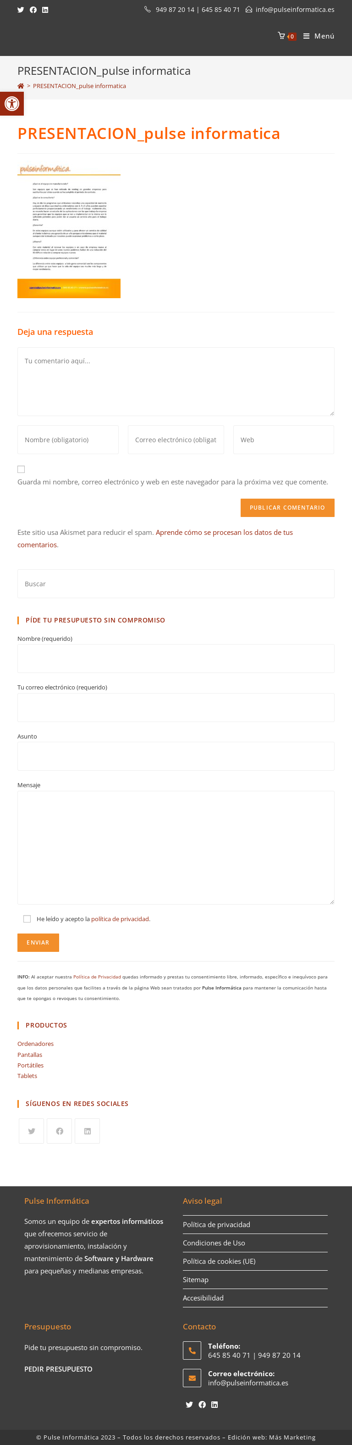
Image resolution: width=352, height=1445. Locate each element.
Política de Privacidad (97, 976)
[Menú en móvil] (316, 36)
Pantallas (29, 1054)
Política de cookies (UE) (219, 1261)
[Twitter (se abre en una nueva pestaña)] (22, 9)
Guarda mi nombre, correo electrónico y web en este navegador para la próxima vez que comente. (172, 481)
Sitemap (196, 1279)
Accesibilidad (203, 1297)
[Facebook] (59, 1131)
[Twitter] (31, 1131)
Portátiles (30, 1065)
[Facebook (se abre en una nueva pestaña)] (33, 9)
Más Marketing (292, 1437)
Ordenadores (35, 1043)
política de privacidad (120, 919)
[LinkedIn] (87, 1131)
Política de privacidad (216, 1224)
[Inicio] (20, 86)
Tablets (27, 1076)
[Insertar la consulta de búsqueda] (175, 583)
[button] (12, 104)
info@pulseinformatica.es (295, 9)
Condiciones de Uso (214, 1242)
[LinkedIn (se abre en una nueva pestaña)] (45, 9)
